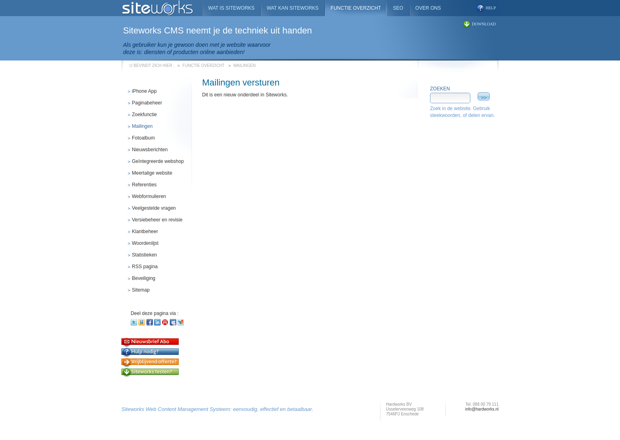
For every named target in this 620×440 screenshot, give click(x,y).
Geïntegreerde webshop (158, 161)
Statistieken (144, 255)
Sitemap (141, 290)
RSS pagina (145, 266)
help (491, 8)
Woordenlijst (145, 243)
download (484, 24)
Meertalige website (152, 173)
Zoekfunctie (144, 114)
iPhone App (144, 91)
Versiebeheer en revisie (157, 220)
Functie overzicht (204, 65)
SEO (398, 8)
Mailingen (245, 65)
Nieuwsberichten (150, 149)
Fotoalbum (143, 138)
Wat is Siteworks (231, 8)
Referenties (144, 185)
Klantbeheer (145, 231)
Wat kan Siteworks (292, 8)
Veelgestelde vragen (154, 208)
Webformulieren (149, 196)
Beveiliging (143, 278)
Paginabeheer (147, 103)
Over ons (428, 8)
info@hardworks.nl (482, 409)
